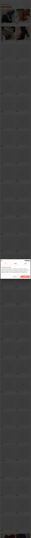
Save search (27, 7)
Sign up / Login (27, 2)
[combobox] (13, 4)
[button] (14, 9)
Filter (28, 4)
